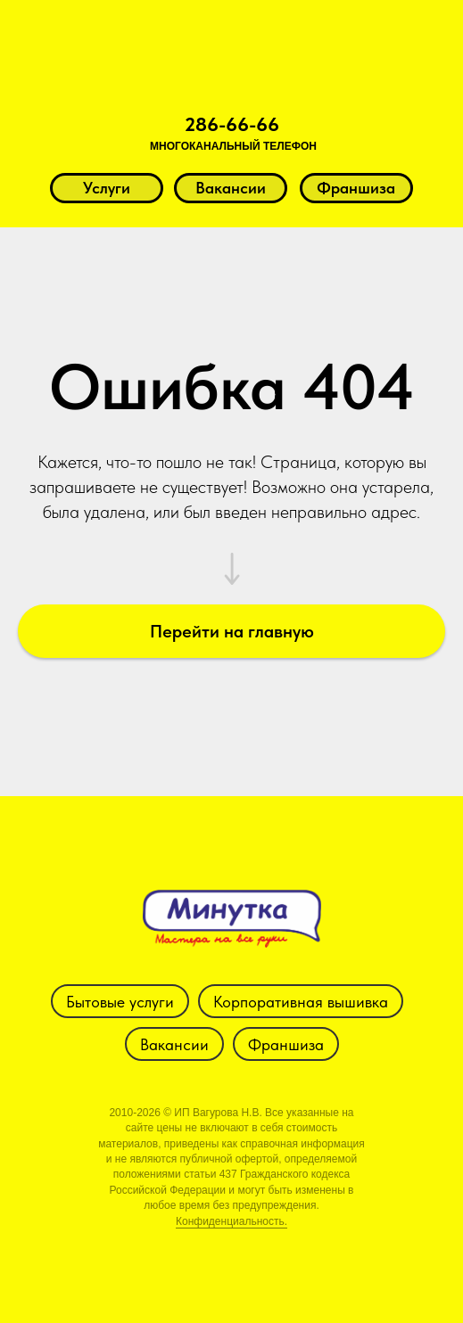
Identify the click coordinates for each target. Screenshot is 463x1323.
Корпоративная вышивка (300, 1001)
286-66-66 (232, 124)
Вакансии (174, 1044)
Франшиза (286, 1044)
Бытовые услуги (120, 1001)
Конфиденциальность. (231, 1221)
